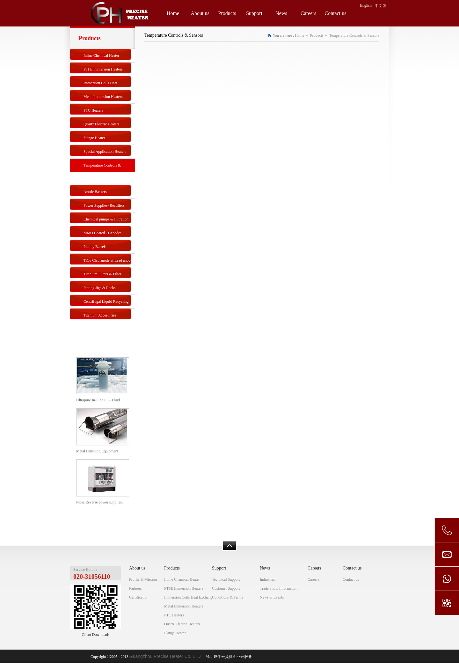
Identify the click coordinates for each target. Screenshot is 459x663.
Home (173, 13)
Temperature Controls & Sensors (354, 35)
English (366, 5)
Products (317, 35)
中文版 (380, 6)
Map (208, 656)
